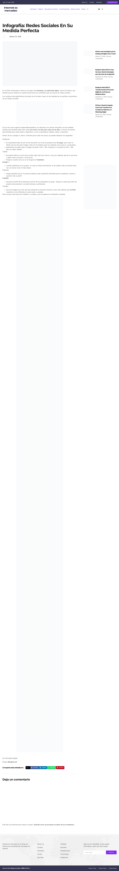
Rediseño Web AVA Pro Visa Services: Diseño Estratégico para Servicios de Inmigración (104, 72)
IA (87, 9)
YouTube (73, 190)
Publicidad (33, 9)
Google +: (6, 162)
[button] (28, 767)
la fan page (58, 143)
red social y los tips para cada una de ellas (45, 130)
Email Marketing (64, 9)
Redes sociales (75, 9)
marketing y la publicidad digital (47, 90)
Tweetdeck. (40, 160)
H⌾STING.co (26, 868)
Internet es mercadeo (10, 9)
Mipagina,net (12, 762)
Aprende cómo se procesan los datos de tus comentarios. (54, 825)
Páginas (40, 9)
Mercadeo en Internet (51, 9)
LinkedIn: (5, 178)
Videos (83, 9)
